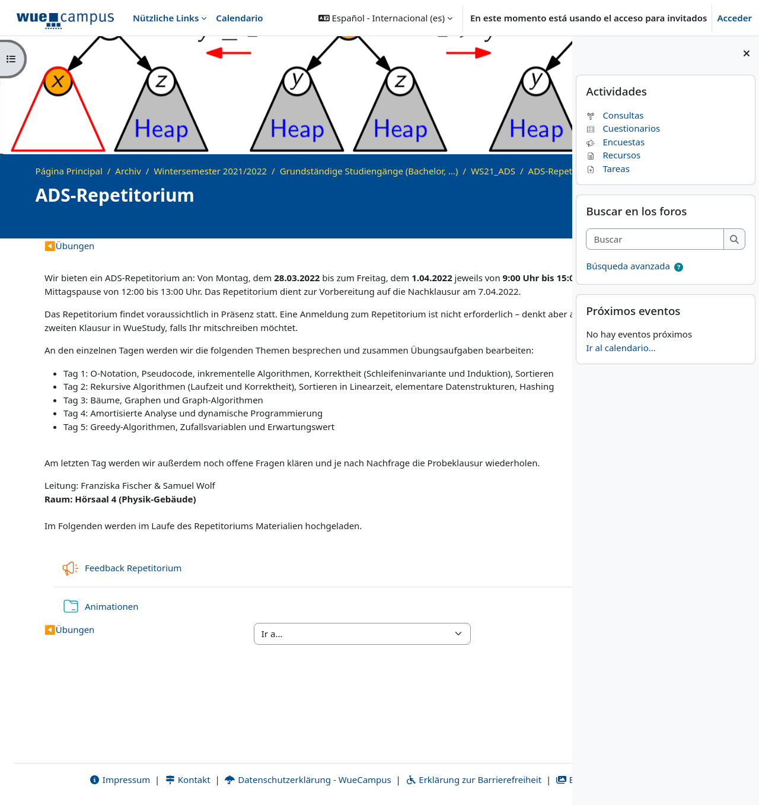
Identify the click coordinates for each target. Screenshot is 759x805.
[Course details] (546, 237)
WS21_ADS (493, 171)
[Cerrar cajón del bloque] (746, 53)
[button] (385, 18)
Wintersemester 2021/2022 (210, 171)
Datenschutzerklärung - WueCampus (235, 779)
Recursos (613, 155)
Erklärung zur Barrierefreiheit (400, 779)
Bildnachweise (519, 779)
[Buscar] (655, 239)
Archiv (128, 171)
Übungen (69, 259)
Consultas (614, 115)
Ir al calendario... (620, 348)
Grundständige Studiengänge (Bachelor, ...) (369, 171)
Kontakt (114, 779)
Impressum (46, 779)
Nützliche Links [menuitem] (166, 18)
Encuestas (615, 142)
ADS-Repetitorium (85, 184)
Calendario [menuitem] (239, 18)
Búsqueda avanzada (628, 266)
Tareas (608, 168)
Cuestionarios (623, 128)
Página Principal (69, 171)
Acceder (734, 18)
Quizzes (506, 259)
